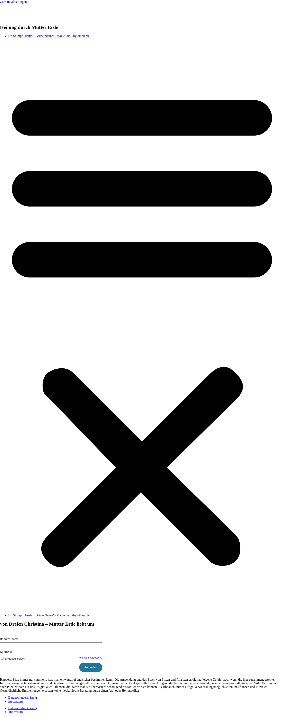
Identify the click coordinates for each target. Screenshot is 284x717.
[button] (142, 325)
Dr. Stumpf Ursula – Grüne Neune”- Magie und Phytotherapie (49, 36)
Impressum (15, 701)
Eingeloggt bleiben (12, 658)
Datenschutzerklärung (22, 697)
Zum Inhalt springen (13, 1)
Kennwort (6, 651)
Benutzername (9, 639)
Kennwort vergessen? (90, 657)
